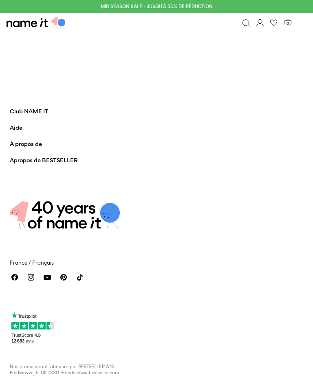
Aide (16, 127)
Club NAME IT (29, 111)
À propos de (26, 143)
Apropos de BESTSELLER (43, 160)
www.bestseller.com (98, 373)
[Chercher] (246, 23)
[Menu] (301, 23)
